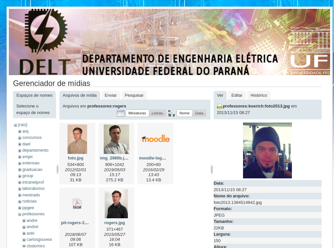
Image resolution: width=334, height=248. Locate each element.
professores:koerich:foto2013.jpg (256, 106)
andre (31, 220)
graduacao (32, 169)
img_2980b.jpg (114, 158)
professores (33, 213)
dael (26, 143)
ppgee (28, 207)
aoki (30, 233)
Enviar (111, 95)
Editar (236, 95)
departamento (35, 150)
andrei (32, 226)
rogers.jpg (114, 222)
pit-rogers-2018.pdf (80, 222)
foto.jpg (76, 158)
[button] (137, 113)
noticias (29, 201)
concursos (31, 137)
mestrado (31, 194)
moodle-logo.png (156, 158)
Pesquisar (134, 95)
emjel (27, 156)
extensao (30, 162)
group (27, 175)
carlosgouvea (39, 239)
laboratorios (33, 188)
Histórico (258, 95)
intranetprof (33, 182)
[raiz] (22, 124)
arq (25, 131)
